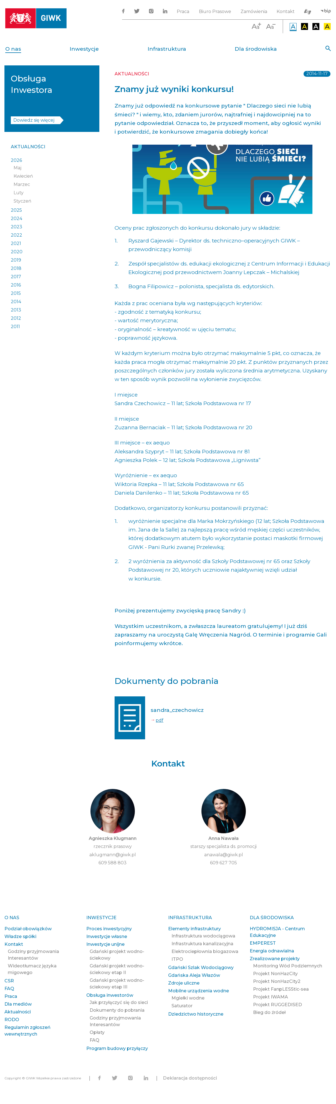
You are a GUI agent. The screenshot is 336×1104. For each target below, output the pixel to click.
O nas (13, 49)
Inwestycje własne (106, 936)
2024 (16, 218)
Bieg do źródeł (269, 1012)
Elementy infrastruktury (194, 928)
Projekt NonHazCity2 (276, 981)
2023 (16, 226)
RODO (11, 1019)
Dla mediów (18, 1004)
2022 (16, 235)
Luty (19, 192)
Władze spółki (20, 936)
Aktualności (28, 146)
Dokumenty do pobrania (117, 1010)
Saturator (182, 1005)
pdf (159, 720)
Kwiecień (23, 176)
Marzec (22, 184)
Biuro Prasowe (215, 11)
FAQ (9, 988)
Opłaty (97, 1032)
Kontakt (286, 11)
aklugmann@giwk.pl (112, 854)
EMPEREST (263, 943)
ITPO (177, 959)
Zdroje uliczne (183, 983)
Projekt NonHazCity (275, 973)
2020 (16, 251)
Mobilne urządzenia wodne (198, 990)
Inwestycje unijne (105, 944)
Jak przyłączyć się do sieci (119, 1002)
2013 (16, 310)
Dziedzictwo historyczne (195, 1014)
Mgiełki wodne (187, 998)
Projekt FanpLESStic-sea (281, 989)
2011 (15, 326)
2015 (16, 293)
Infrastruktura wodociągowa (203, 936)
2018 (16, 268)
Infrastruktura (167, 49)
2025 (16, 210)
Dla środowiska (256, 49)
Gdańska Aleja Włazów (194, 975)
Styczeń (22, 201)
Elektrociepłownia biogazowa (204, 951)
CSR (9, 980)
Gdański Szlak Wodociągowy (201, 967)
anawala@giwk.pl (223, 854)
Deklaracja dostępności (190, 1078)
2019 (16, 260)
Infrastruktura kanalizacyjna (202, 943)
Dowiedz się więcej (33, 120)
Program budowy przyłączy (117, 1048)
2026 (16, 160)
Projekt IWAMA (270, 997)
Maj (17, 167)
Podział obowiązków (28, 928)
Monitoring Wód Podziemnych (287, 965)
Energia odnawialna (272, 951)
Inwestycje (84, 49)
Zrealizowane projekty (275, 958)
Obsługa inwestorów (109, 995)
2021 (16, 243)
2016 (16, 285)
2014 (16, 301)
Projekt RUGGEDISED (277, 1004)
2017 (16, 276)
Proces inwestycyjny (109, 928)
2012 (16, 318)
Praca (183, 11)
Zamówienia (254, 11)
